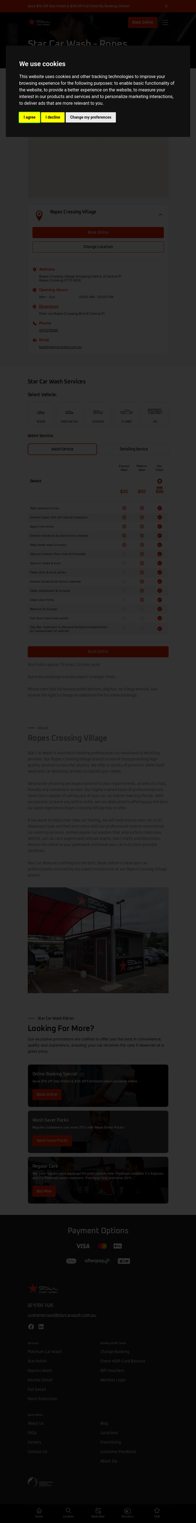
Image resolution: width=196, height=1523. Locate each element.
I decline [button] (52, 117)
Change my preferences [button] (90, 117)
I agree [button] (29, 117)
